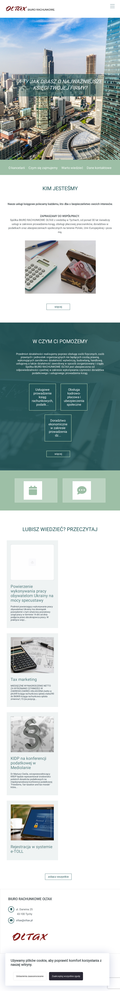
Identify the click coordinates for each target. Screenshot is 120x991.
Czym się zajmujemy (43, 168)
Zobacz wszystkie (58, 876)
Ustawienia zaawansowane (30, 976)
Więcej (58, 306)
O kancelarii (16, 168)
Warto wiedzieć (72, 168)
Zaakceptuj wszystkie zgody (66, 976)
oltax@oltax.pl (24, 920)
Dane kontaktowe (99, 168)
